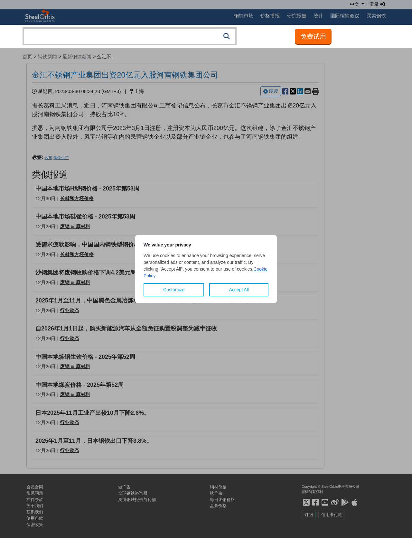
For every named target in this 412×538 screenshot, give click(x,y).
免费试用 (313, 36)
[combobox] (129, 36)
